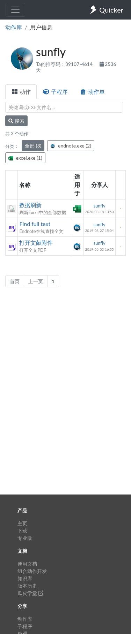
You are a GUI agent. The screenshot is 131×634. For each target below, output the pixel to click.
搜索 (16, 121)
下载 (22, 531)
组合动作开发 (32, 571)
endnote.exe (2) (70, 146)
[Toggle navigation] (15, 10)
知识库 (24, 578)
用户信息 (41, 27)
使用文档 (27, 564)
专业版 (24, 538)
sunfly (99, 206)
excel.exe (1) (25, 158)
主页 (22, 523)
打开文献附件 (36, 242)
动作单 (92, 91)
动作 (21, 91)
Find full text (34, 223)
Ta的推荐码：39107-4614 (65, 64)
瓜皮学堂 (30, 593)
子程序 (55, 91)
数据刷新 (30, 205)
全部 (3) (33, 146)
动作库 (13, 27)
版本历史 (27, 586)
